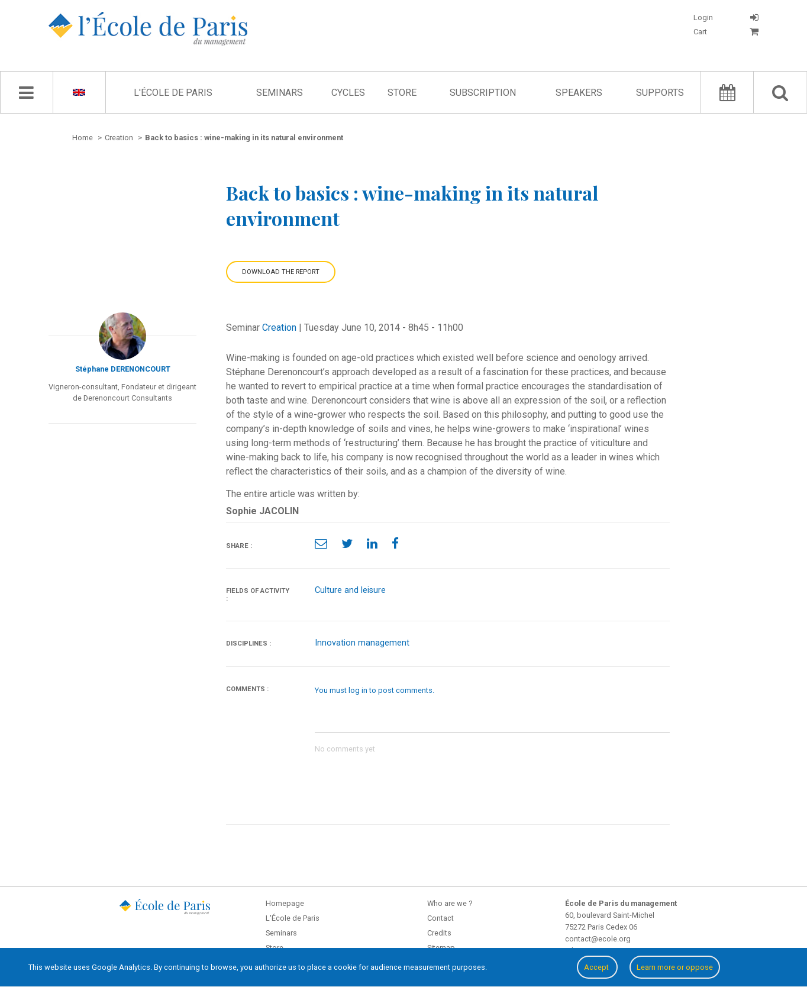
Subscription (483, 92)
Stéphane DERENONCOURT (122, 369)
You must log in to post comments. (374, 690)
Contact (440, 918)
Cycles (348, 92)
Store (402, 92)
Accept (597, 967)
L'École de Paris (173, 92)
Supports (660, 92)
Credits (439, 932)
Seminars (279, 92)
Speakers (579, 92)
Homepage (285, 903)
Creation (279, 327)
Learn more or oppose (675, 967)
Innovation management (362, 643)
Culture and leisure (350, 590)
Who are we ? (449, 903)
